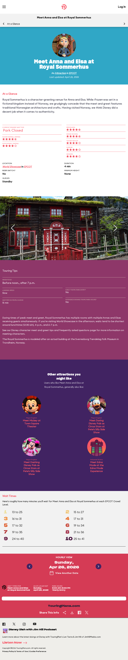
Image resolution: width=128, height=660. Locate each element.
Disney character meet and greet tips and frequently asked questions (50, 330)
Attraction (60, 73)
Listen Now (15, 642)
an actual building (57, 339)
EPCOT (73, 73)
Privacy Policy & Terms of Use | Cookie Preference (24, 651)
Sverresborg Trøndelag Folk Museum (95, 339)
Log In (122, 6)
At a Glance (13, 23)
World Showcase (11, 166)
